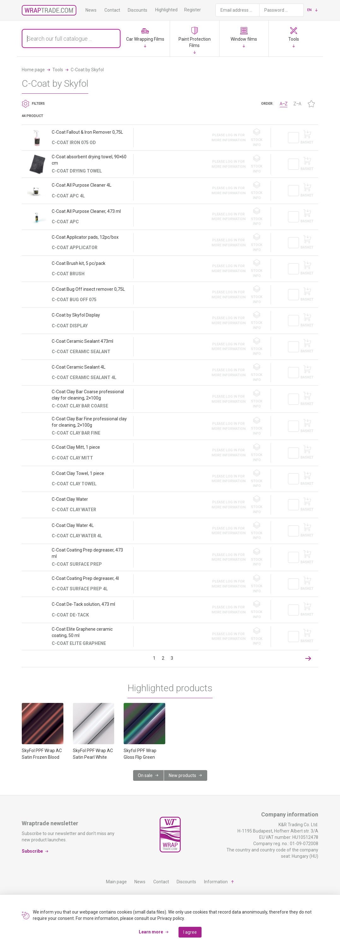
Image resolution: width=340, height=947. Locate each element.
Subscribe (32, 851)
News (91, 10)
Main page (116, 881)
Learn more (151, 931)
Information (216, 881)
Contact (112, 10)
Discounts (137, 10)
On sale (145, 775)
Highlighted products (175, 9)
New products (182, 775)
